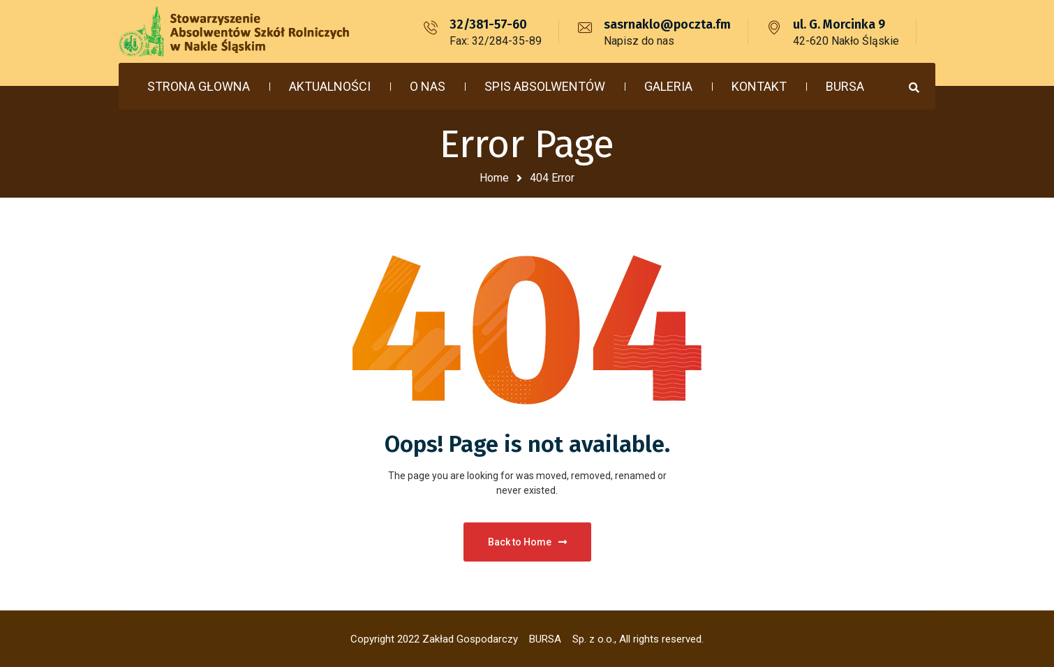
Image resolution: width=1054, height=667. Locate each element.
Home (494, 177)
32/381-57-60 (488, 24)
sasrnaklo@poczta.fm (667, 24)
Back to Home (527, 542)
